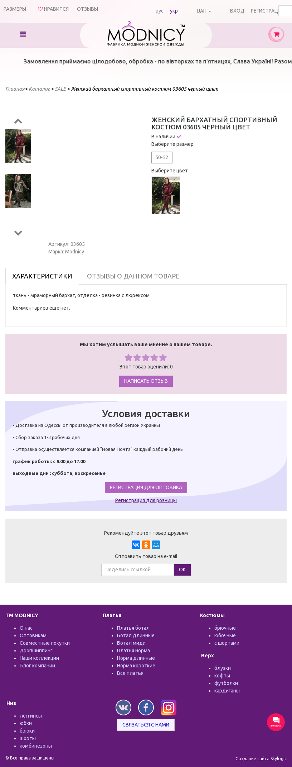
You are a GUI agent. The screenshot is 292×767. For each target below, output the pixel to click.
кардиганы (227, 691)
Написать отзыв (146, 381)
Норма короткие (136, 665)
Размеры (15, 9)
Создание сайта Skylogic (261, 758)
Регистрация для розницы (146, 500)
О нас (26, 628)
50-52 (162, 157)
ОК (182, 569)
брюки (27, 731)
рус (160, 11)
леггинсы (31, 716)
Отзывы (87, 9)
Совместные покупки (45, 643)
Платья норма (133, 650)
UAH (201, 11)
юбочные (225, 635)
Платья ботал (133, 628)
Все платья (130, 673)
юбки (26, 723)
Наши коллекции (39, 658)
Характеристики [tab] (42, 276)
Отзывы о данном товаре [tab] (133, 276)
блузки (222, 668)
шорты (28, 738)
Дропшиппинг (36, 650)
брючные (225, 628)
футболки (226, 683)
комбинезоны (36, 746)
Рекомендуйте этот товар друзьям (146, 533)
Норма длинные (136, 658)
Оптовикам (33, 635)
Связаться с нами (145, 725)
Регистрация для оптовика (146, 487)
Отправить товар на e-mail (146, 556)
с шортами (226, 643)
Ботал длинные (136, 635)
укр (174, 11)
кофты (222, 675)
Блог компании (37, 665)
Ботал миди (131, 643)
